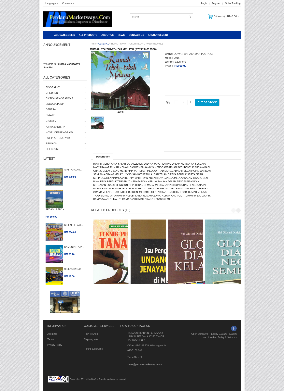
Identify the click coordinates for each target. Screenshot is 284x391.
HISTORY (51, 121)
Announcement (158, 35)
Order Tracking (233, 3)
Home (93, 44)
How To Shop (91, 334)
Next (238, 210)
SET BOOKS (52, 149)
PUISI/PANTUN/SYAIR (58, 138)
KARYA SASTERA (55, 127)
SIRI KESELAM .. (73, 225)
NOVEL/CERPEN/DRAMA (60, 132)
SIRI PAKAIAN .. (73, 169)
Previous (233, 210)
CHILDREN (52, 93)
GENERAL (51, 109)
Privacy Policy (54, 345)
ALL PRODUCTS (88, 35)
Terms (50, 339)
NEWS (121, 35)
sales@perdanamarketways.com (144, 364)
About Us (107, 35)
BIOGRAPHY (53, 87)
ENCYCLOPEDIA (55, 104)
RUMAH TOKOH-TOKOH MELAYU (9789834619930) (137, 44)
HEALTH (50, 115)
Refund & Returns (93, 348)
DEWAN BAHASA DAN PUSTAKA (193, 53)
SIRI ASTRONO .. (73, 269)
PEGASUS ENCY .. (56, 209)
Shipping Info (91, 339)
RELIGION (51, 143)
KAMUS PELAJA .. (74, 247)
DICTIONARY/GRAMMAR (59, 98)
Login (204, 3)
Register (216, 3)
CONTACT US (136, 35)
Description (103, 156)
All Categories (64, 35)
